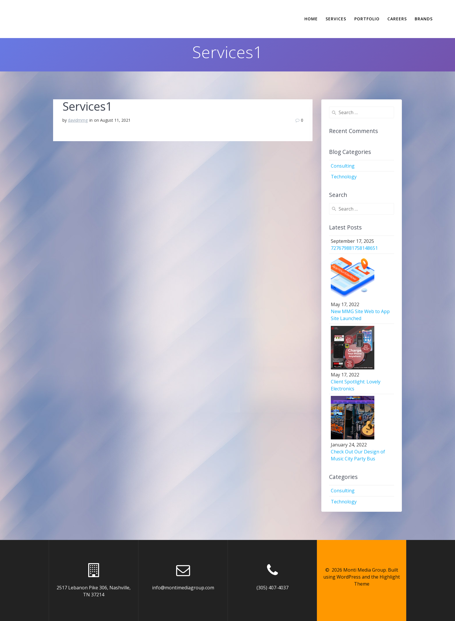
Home (311, 18)
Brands (424, 18)
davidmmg (78, 120)
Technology (344, 176)
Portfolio (367, 18)
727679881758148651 (354, 248)
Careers (397, 18)
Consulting (343, 166)
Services (336, 18)
